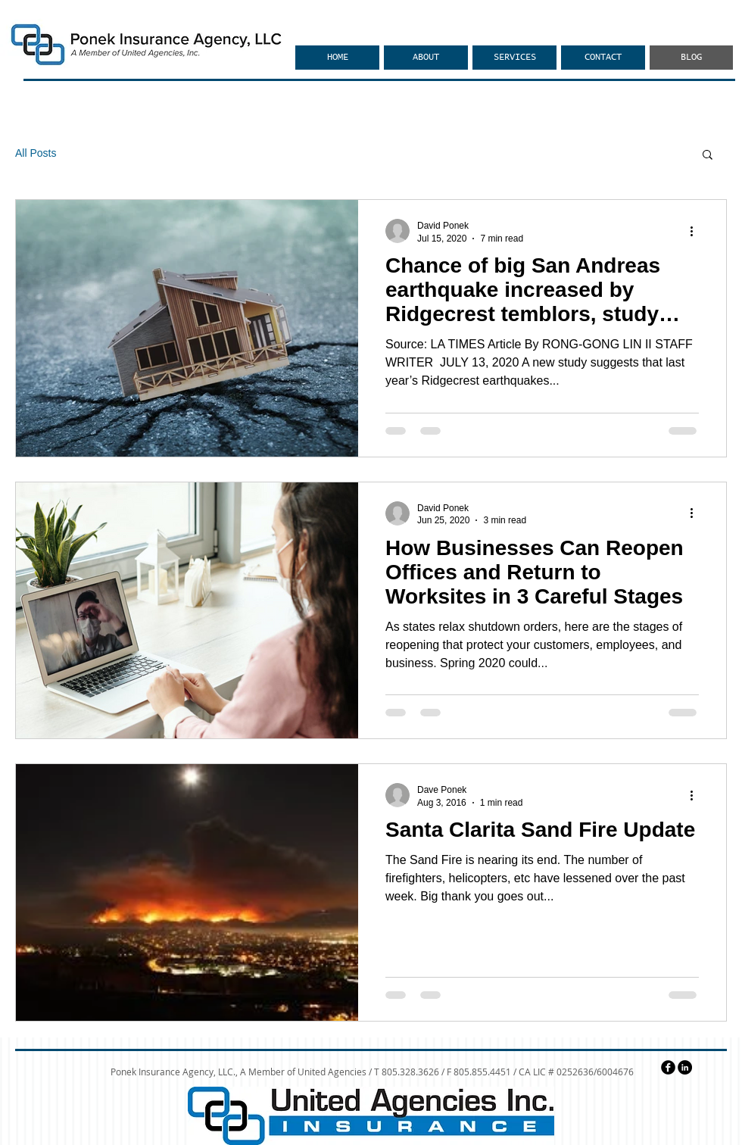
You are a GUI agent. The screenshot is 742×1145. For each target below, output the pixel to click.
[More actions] (696, 231)
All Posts (35, 153)
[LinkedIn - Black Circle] (685, 1067)
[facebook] (668, 1067)
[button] (707, 156)
